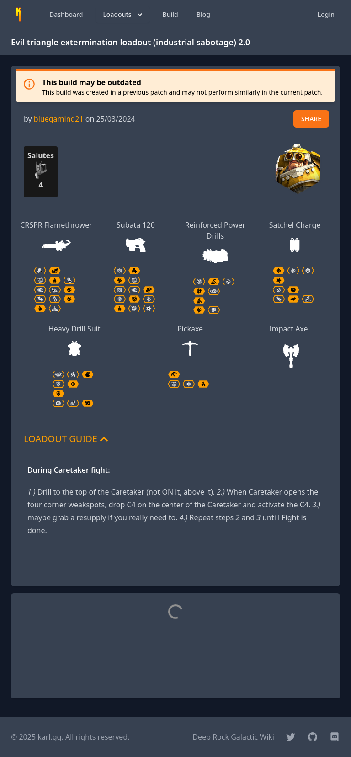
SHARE (311, 118)
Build (170, 14)
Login (326, 14)
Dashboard (66, 14)
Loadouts (123, 14)
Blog (203, 14)
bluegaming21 (59, 119)
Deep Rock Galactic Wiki (233, 737)
